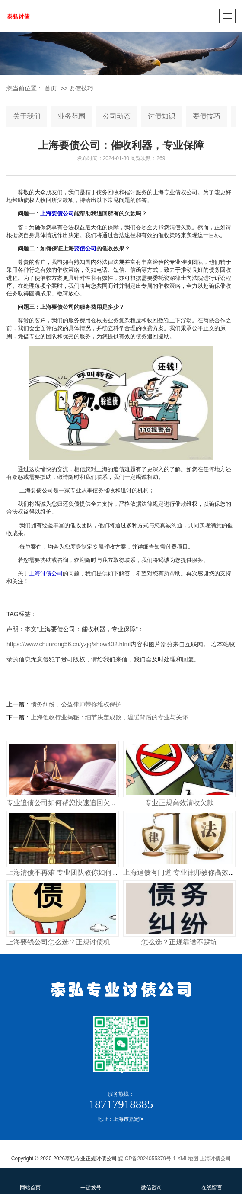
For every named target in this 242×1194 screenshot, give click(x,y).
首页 (51, 88)
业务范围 (72, 116)
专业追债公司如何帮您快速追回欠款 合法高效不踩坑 (86, 802)
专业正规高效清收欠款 (179, 802)
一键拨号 (90, 1180)
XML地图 (187, 1158)
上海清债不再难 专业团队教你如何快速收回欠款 (79, 872)
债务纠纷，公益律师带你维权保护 (76, 704)
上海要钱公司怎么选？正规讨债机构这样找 (72, 942)
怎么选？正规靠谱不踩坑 (179, 942)
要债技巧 (81, 88)
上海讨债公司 (46, 573)
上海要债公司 (57, 213)
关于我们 (27, 116)
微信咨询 (151, 1180)
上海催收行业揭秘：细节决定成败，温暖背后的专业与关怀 (109, 717)
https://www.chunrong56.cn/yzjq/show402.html (68, 644)
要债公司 (85, 248)
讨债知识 (161, 116)
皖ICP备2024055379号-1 (146, 1158)
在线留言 (212, 1180)
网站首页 (30, 1180)
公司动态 (117, 116)
